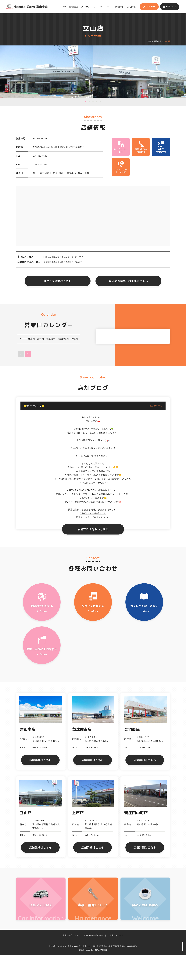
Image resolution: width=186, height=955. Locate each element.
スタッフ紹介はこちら (58, 281)
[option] (46, 71)
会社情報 (119, 6)
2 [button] (89, 101)
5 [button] (100, 101)
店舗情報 (73, 6)
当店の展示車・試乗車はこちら (128, 281)
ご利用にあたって (115, 935)
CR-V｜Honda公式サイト (93, 513)
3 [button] (93, 101)
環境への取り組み (71, 935)
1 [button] (85, 101)
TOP (149, 41)
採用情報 (131, 6)
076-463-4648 (40, 156)
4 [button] (96, 101)
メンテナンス (88, 6)
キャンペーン (104, 6)
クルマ (62, 6)
